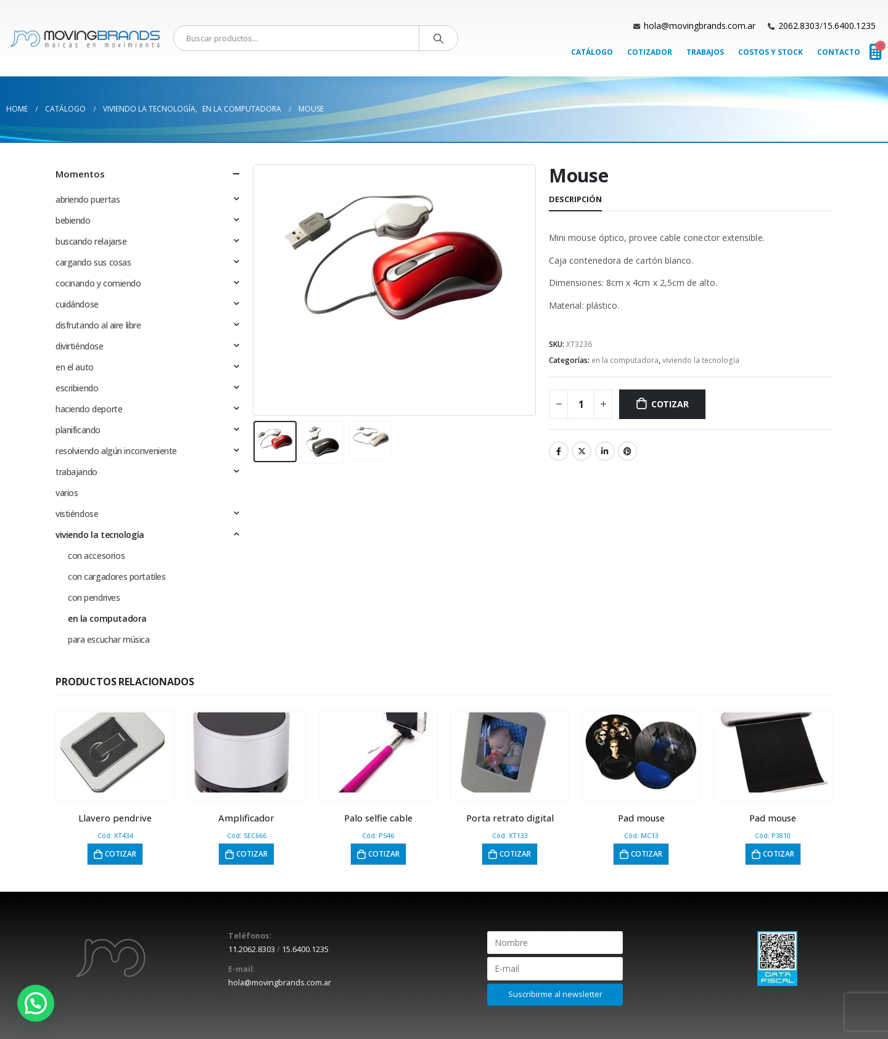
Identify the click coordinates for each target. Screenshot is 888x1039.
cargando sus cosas (93, 262)
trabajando (76, 472)
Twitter (581, 451)
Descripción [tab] (575, 199)
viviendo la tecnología (700, 360)
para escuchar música (109, 639)
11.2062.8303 (251, 949)
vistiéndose (77, 514)
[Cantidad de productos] (580, 404)
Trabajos (705, 52)
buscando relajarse (91, 241)
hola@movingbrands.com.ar (699, 25)
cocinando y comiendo (98, 283)
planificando (78, 430)
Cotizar (670, 404)
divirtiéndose (80, 346)
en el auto (75, 367)
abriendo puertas (88, 199)
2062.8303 (799, 25)
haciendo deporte (89, 409)
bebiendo (73, 220)
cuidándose (77, 304)
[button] (35, 1003)
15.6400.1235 (849, 25)
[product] (115, 752)
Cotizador (649, 52)
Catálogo (592, 52)
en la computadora (625, 360)
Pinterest (628, 451)
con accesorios (96, 555)
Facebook (559, 451)
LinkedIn (605, 451)
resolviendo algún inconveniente (116, 451)
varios (67, 493)
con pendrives (94, 597)
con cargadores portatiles (117, 576)
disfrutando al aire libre (98, 325)
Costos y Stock (770, 52)
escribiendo (77, 388)
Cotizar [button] (120, 854)
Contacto (838, 52)
